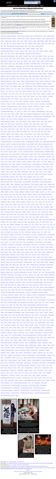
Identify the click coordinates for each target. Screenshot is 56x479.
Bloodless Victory (31, 73)
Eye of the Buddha (30, 144)
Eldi (1, 131)
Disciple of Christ (19, 124)
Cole (14, 101)
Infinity (2, 191)
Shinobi (11, 345)
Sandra (48, 325)
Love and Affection (30, 242)
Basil (17, 63)
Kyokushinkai (17, 224)
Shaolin (7, 337)
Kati (36, 211)
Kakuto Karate (3, 209)
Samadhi (26, 325)
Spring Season (33, 365)
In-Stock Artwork (23, 5)
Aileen (50, 41)
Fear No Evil (47, 149)
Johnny (6, 204)
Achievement (32, 38)
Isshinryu (34, 194)
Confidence (3, 103)
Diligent (2, 124)
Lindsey (45, 232)
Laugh (5, 227)
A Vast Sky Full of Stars (38, 36)
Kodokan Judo (20, 222)
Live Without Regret (21, 239)
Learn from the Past (13, 229)
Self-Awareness (21, 330)
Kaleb (9, 209)
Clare (28, 98)
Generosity (24, 161)
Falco (51, 146)
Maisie (6, 249)
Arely (36, 56)
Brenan (37, 78)
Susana (15, 372)
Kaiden (31, 206)
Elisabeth (25, 131)
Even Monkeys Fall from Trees (6, 141)
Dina (6, 124)
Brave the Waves (12, 78)
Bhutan (32, 71)
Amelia (37, 48)
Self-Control (34, 330)
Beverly (18, 71)
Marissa (32, 252)
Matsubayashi (3, 257)
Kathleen (24, 211)
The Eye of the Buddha (15, 385)
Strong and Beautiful (5, 370)
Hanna (45, 171)
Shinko (50, 342)
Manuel (42, 249)
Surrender (3, 372)
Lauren (14, 227)
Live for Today (33, 234)
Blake (54, 71)
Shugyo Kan (3, 352)
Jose (25, 204)
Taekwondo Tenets (4, 375)
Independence (32, 189)
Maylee (46, 257)
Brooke (37, 81)
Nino (27, 284)
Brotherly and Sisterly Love (12, 83)
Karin (47, 209)
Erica (32, 136)
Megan (22, 259)
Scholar (18, 327)
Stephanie (10, 367)
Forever (39, 154)
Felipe (52, 149)
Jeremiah (38, 199)
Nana (2, 279)
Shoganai (44, 345)
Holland (25, 179)
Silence (51, 352)
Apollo (17, 53)
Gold (33, 166)
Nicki (48, 282)
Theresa (17, 395)
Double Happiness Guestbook (6, 126)
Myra (35, 274)
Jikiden (52, 199)
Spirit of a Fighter (19, 362)
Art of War (6, 58)
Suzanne (26, 372)
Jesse (49, 199)
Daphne (47, 113)
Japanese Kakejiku (15, 467)
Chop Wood (50, 96)
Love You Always (42, 244)
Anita (6, 53)
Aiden (22, 41)
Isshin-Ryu (30, 194)
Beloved (2, 68)
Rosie (2, 322)
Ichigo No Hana (15, 186)
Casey (37, 91)
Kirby (26, 219)
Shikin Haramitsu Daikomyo (6, 342)
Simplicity (10, 355)
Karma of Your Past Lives (9, 211)
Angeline (46, 51)
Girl (53, 161)
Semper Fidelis (21, 332)
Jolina (11, 204)
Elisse (29, 131)
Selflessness (9, 332)
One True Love (28, 292)
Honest (45, 179)
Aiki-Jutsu (30, 41)
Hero (38, 176)
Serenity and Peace (38, 332)
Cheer (12, 96)
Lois (43, 239)
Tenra (11, 382)
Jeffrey (22, 199)
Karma (2, 211)
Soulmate (29, 360)
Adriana (2, 41)
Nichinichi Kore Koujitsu (38, 282)
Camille (43, 88)
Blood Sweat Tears (23, 73)
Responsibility (51, 315)
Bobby (40, 73)
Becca (24, 66)
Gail (39, 159)
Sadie (2, 325)
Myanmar (31, 274)
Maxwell (38, 257)
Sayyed (10, 327)
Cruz (15, 111)
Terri (33, 382)
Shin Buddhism (15, 342)
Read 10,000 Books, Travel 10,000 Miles (13, 312)
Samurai (36, 325)
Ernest (44, 136)
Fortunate (31, 156)
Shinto (15, 345)
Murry (43, 272)
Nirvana (45, 284)
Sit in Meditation (8, 357)
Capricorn (3, 91)
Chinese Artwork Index (10, 468)
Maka (10, 249)
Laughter (10, 227)
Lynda (34, 247)
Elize (32, 131)
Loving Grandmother (12, 247)
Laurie (18, 227)
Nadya (42, 274)
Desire (29, 118)
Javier (51, 196)
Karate (26, 209)
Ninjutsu (23, 284)
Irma (2, 194)
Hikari (15, 179)
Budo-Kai (2, 86)
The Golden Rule (43, 385)
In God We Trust (15, 189)
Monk (24, 269)
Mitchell (38, 267)
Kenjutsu (51, 214)
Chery (28, 96)
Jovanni (36, 204)
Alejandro (19, 43)
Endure (22, 134)
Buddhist (49, 83)
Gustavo (7, 171)
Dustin (5, 129)
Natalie (25, 279)
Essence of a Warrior (16, 139)
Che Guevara (7, 96)
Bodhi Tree (45, 73)
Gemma (13, 161)
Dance (6, 113)
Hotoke (12, 184)
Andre (26, 51)
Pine (23, 307)
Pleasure (26, 307)
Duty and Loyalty (11, 129)
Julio (12, 206)
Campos (47, 88)
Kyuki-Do (26, 224)
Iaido (2, 186)
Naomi (18, 279)
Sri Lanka (39, 365)
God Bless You (18, 164)
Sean (26, 327)
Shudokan (47, 350)
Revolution (3, 317)
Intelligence (21, 191)
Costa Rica (43, 106)
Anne (9, 53)
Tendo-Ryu (53, 380)
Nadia (38, 274)
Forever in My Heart (45, 154)
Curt (22, 111)
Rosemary (52, 320)
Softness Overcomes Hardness (29, 357)
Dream (39, 126)
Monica (20, 269)
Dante (25, 113)
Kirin (29, 219)
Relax (33, 315)
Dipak (9, 124)
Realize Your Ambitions (30, 312)
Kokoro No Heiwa (31, 222)
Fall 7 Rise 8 (3, 149)
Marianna (6, 252)
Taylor (6, 380)
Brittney (22, 81)
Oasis (9, 289)
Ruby (18, 322)
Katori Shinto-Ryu (44, 211)
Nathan (37, 279)
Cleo (41, 98)
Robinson (18, 320)
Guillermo (3, 171)
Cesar (23, 93)
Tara (48, 377)
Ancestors (17, 51)
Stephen (14, 367)
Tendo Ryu (48, 380)
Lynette (37, 247)
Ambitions (33, 48)
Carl (13, 91)
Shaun (37, 337)
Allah (50, 43)
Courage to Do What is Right (6, 108)
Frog (15, 159)
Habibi (19, 171)
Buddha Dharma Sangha (30, 83)
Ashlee (14, 58)
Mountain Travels (9, 272)
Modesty (8, 269)
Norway (2, 289)
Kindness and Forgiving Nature (7, 219)
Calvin (35, 88)
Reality (23, 312)
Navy (45, 279)
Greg (32, 169)
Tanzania (40, 377)
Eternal (26, 139)
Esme (51, 136)
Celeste (16, 93)
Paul (27, 299)
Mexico (38, 262)
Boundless (26, 76)
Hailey (30, 171)
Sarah (7, 327)
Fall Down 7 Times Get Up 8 (12, 149)
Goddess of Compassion (5, 166)
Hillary (21, 179)
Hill (18, 179)
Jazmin (9, 199)
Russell (24, 322)
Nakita (2, 277)
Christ (12, 98)
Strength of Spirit (45, 367)
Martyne (22, 254)
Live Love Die (41, 237)
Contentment (3, 106)
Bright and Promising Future (6, 81)
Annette (13, 53)
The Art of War (44, 382)
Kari (44, 209)
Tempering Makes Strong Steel (30, 380)
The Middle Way (16, 387)
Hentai (34, 176)
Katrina (50, 211)
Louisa (24, 242)
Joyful (41, 204)
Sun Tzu (46, 370)
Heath (17, 176)
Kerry (34, 217)
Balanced (47, 61)
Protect (2, 310)
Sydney (40, 372)
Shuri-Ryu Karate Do (28, 352)
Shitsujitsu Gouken (32, 345)
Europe (34, 139)
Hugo (32, 184)
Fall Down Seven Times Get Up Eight (25, 149)
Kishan (32, 219)
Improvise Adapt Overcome (6, 189)
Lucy (24, 247)
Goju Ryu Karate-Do (15, 166)
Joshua (28, 204)
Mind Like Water (50, 264)
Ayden (18, 61)
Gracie (13, 169)
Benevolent (13, 68)
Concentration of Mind (45, 101)
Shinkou (2, 345)
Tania (32, 377)
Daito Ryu (33, 111)
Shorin (2, 347)
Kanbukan (18, 209)
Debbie (53, 116)
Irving (10, 194)
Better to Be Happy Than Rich (6, 71)
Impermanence (52, 186)
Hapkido (49, 171)
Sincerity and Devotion (30, 355)
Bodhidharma (50, 73)
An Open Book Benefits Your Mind (7, 51)
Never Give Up (18, 282)
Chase (53, 93)
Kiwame (36, 219)
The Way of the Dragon (25, 390)
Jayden (5, 199)
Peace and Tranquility (12, 302)
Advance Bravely (8, 41)
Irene (52, 191)
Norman (41, 287)
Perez (43, 302)
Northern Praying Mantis (49, 287)
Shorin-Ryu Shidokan (44, 347)
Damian (47, 111)
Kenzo (30, 217)
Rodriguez (28, 320)
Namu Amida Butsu (39, 277)
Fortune (35, 156)
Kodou (25, 222)
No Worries (10, 287)
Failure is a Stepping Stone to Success (45, 144)
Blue (37, 73)
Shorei (53, 345)
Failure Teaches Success (31, 146)
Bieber (39, 71)
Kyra (22, 224)
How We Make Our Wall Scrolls (12, 463)
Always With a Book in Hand (6, 48)
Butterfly (8, 88)
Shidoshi (24, 340)
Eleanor (5, 131)
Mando (26, 249)
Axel (15, 61)
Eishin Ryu (47, 129)
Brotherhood (3, 83)
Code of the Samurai (5, 101)
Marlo (36, 252)
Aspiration (23, 58)
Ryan (36, 322)
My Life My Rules (18, 274)
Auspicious (36, 58)
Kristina (47, 222)
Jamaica (25, 196)
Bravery (18, 78)
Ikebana (20, 186)
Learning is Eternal (30, 229)
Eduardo (32, 129)
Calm (22, 88)
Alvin (30, 46)
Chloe (40, 96)
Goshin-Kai (8, 169)
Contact (42, 5)
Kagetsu (22, 206)
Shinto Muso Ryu (21, 345)
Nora (34, 287)
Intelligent (27, 191)
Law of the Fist (33, 227)
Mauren (34, 257)
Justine (18, 206)
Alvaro (26, 46)
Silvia (2, 355)
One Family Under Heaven (48, 289)
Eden (25, 129)
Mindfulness (12, 267)
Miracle (17, 267)
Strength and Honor (29, 367)
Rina (39, 317)
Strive (51, 367)
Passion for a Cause (38, 297)
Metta (34, 262)
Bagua (30, 61)
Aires (5, 43)
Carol (20, 91)
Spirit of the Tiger (13, 365)
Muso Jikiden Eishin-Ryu (50, 272)
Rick (18, 317)
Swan (31, 372)
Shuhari (8, 352)
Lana (33, 224)
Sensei (26, 332)
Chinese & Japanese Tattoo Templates (46, 463)
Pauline (31, 299)
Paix (20, 297)
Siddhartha (40, 352)
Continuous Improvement (12, 106)
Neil (48, 279)
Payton (35, 299)
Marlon (39, 252)
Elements (14, 131)
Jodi (43, 201)
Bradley (42, 76)
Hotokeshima (17, 184)
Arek (33, 56)
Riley (36, 317)
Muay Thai (35, 272)
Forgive (52, 154)
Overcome (34, 294)
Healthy (36, 174)
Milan (21, 264)
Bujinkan (15, 86)
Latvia (2, 227)
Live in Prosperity (51, 234)
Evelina (41, 139)
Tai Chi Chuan (12, 375)
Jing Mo (17, 201)
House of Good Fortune (25, 184)
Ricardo (14, 317)
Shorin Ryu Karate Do (20, 347)
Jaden (14, 196)
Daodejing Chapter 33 (37, 113)
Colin (17, 101)
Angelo (2, 53)
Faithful (41, 146)
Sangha (52, 325)
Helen (25, 176)
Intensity (32, 191)
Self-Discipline (41, 330)
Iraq (48, 191)
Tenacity (39, 380)
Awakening (11, 61)
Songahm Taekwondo (12, 360)
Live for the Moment (26, 234)
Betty (14, 71)
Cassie (41, 91)
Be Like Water (27, 63)
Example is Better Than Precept (49, 141)
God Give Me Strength (27, 164)
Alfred (35, 43)
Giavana (38, 161)
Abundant (14, 38)
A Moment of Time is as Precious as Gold (25, 36)
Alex (23, 43)
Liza (36, 239)
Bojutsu (8, 76)
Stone (23, 367)
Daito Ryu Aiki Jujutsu (40, 111)
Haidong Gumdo (25, 171)
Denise (11, 118)
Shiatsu (2, 340)
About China (14, 464)
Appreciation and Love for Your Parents (33, 53)
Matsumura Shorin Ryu (24, 257)
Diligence (50, 121)
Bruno (20, 83)
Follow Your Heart (25, 154)
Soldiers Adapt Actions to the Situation (44, 357)
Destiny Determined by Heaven (41, 118)
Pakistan (23, 297)
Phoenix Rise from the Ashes (42, 304)
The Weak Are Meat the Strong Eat (27, 392)
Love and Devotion (38, 242)
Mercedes (3, 262)
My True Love (25, 274)
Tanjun (35, 377)
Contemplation (49, 103)
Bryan (23, 83)
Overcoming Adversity (51, 294)
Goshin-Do (3, 169)
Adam (43, 38)
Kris (40, 222)
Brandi (50, 76)
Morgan (44, 269)
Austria (48, 58)
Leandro (48, 227)
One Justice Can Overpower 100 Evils (8, 292)
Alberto (14, 43)
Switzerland (35, 372)
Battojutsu (21, 63)
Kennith (7, 217)
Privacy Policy (22, 471)
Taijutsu (26, 375)
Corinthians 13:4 (36, 106)
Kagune (27, 206)
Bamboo (51, 61)
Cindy (25, 98)
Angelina (41, 51)
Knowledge (3, 222)
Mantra (38, 249)
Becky (28, 66)
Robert (10, 320)
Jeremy (42, 199)
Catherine (45, 91)
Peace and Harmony (51, 299)
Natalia (21, 279)
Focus (10, 154)
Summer (30, 370)
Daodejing (29, 113)
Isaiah (13, 194)
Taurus (2, 380)
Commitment (26, 101)
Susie (23, 372)
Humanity (36, 184)
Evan (37, 139)
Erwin (48, 136)
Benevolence (7, 68)
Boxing (30, 76)
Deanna (20, 116)
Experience (8, 144)
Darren (52, 113)
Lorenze (6, 242)
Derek (25, 118)
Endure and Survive (28, 134)
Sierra (45, 352)
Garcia (42, 159)
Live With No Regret (12, 239)
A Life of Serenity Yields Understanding (8, 36)
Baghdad (25, 61)
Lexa (46, 229)
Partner (32, 297)
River (45, 317)
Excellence (3, 144)
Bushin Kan (52, 86)
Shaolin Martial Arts (31, 337)
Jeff (18, 199)
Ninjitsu (19, 284)
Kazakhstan (3, 214)
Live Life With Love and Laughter (31, 237)
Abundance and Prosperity (6, 38)
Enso (13, 136)
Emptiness (8, 134)
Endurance (17, 134)
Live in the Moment (4, 237)
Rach (33, 310)
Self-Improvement (48, 330)
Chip (37, 96)
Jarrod (36, 196)
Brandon (2, 78)
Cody (11, 101)
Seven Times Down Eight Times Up (29, 335)
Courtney (25, 108)
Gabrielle (35, 159)
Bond (17, 76)
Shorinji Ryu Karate (10, 350)
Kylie (8, 224)
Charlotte (49, 93)
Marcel (46, 249)
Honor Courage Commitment (45, 181)
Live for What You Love (42, 234)
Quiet (26, 310)
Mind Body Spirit (42, 264)
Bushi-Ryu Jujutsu (29, 86)
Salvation (22, 325)
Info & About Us (34, 5)
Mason (38, 254)
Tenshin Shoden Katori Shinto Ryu (20, 382)
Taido (22, 375)
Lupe (30, 247)
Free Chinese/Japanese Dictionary (31, 466)
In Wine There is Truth (24, 189)
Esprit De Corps (4, 139)
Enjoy (42, 134)
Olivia (16, 289)
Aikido (35, 41)
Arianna (45, 56)
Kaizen (42, 206)
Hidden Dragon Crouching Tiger (7, 179)
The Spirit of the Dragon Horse (39, 387)
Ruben (14, 322)
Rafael (40, 310)
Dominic (37, 124)
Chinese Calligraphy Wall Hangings (37, 467)
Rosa (48, 320)
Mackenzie (42, 247)
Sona (6, 360)
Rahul (47, 310)
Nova (6, 289)
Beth (33, 68)
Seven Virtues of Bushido (42, 335)
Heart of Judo (50, 174)
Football (31, 154)
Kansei (22, 209)
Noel (31, 287)
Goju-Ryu (21, 166)
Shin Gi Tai (22, 342)
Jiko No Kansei (3, 201)
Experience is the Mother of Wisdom (18, 144)
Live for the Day (18, 234)
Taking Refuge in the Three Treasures (8, 377)
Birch (42, 71)
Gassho (53, 159)
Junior (15, 206)
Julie (9, 206)
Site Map (28, 470)
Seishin (2, 330)
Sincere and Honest (17, 355)
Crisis (41, 108)
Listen (49, 232)
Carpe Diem (29, 91)
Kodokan (14, 222)
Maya (43, 257)
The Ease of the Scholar (5, 385)
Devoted (24, 121)
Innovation (12, 191)
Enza (22, 136)
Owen (2, 297)
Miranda (22, 267)
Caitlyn (18, 88)
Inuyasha (37, 191)
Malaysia (22, 249)
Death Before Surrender (37, 116)
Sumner (34, 370)
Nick (45, 282)
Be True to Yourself (45, 63)
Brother (53, 81)
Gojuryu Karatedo (28, 166)
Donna (46, 124)
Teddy (16, 380)
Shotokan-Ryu (41, 350)
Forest (35, 154)
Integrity (16, 191)
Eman (45, 131)
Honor (12, 181)
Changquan (43, 93)
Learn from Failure (4, 229)
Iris (54, 191)
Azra (22, 61)
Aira (1, 43)
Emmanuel (3, 134)
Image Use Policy (17, 471)
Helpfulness (29, 176)
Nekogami (52, 279)
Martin (18, 254)
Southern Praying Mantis (47, 360)
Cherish (24, 96)
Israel (20, 194)
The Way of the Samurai (35, 390)
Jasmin (40, 196)
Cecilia (13, 93)
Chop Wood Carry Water (5, 98)
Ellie (35, 131)
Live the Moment (4, 239)
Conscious (36, 103)
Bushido (34, 86)
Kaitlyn (38, 206)
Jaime (18, 196)
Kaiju (35, 206)
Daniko (21, 113)
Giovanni (49, 161)
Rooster (44, 320)
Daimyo (25, 111)
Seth (10, 335)
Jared (29, 196)
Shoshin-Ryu (22, 350)
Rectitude (46, 312)
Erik (35, 136)
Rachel (36, 310)
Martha (43, 252)
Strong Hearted (13, 370)
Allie (5, 46)
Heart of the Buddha (5, 176)
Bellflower (51, 66)
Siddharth (35, 352)
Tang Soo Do (18, 377)
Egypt (39, 129)
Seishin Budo (7, 330)
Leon (39, 229)
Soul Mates (24, 360)
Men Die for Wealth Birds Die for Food (47, 259)
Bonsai (21, 76)
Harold (28, 174)
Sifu (48, 352)
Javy (2, 199)
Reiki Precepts (28, 315)
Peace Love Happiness (22, 302)
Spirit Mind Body (12, 362)
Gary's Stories (19, 464)
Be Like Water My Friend (35, 63)
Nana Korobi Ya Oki (8, 279)
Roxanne (10, 322)
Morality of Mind (38, 269)
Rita (42, 317)
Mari (54, 249)
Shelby (49, 337)
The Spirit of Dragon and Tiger (26, 387)
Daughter (9, 116)
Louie (21, 242)
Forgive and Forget (4, 156)
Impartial (46, 186)
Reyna (7, 317)
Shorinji (51, 347)
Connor (31, 103)
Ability (52, 36)
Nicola (2, 284)
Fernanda (11, 151)
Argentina (40, 56)
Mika (10, 264)
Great (21, 169)
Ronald (40, 320)
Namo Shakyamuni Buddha (29, 277)
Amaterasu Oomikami (17, 48)
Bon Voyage (13, 76)
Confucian (8, 103)
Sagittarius (14, 325)
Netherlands (12, 282)
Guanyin (40, 169)
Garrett (46, 159)
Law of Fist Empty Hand (25, 227)
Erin (41, 136)
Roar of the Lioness (4, 320)
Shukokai (12, 352)
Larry (51, 224)
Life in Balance (8, 232)
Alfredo (38, 43)
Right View (32, 317)
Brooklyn (41, 81)
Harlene (14, 174)
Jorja (22, 204)
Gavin (6, 161)
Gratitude (17, 169)
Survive (7, 372)
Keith (8, 214)
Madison (51, 247)
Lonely (49, 239)
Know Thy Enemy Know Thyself (49, 219)
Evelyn (45, 139)
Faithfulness (46, 146)
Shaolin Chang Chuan (15, 337)
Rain (50, 310)
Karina (51, 209)
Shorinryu (17, 350)
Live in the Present (13, 237)
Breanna (23, 78)
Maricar (10, 252)
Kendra (42, 214)
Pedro (40, 302)
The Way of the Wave (15, 392)
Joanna (32, 201)
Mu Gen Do (30, 272)
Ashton (18, 58)
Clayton (31, 98)
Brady (46, 76)
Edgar (28, 129)
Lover (2, 247)
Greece (24, 169)
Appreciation (22, 53)
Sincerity (23, 355)
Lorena (2, 242)
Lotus (17, 242)
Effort (36, 129)
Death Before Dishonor (27, 116)
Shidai (11, 340)
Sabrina (47, 322)
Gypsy (15, 171)
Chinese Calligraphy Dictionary (43, 466)
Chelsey (20, 96)
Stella (2, 367)
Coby (47, 98)
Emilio (49, 131)
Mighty (7, 264)
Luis (27, 247)
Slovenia (14, 357)
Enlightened (47, 134)
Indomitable (45, 189)
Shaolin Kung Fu (23, 337)
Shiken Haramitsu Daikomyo (42, 340)
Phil (14, 304)
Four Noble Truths (41, 156)
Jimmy (9, 201)
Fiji (18, 151)
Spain (54, 360)
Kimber (37, 217)
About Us (10, 464)
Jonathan (15, 204)
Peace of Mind (30, 302)
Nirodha (41, 284)
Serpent (6, 335)
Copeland (30, 106)
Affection (14, 41)
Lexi (49, 229)
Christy (21, 98)
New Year (24, 282)
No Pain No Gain (4, 287)
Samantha (32, 325)
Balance (42, 61)
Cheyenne (33, 96)
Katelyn (16, 211)
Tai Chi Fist (18, 375)
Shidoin (15, 340)
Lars (54, 224)
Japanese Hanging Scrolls (19, 468)
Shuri (17, 352)
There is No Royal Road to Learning (7, 395)
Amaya (23, 48)
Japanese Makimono (21, 467)
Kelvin (11, 214)
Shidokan (20, 340)
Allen (2, 46)
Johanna (2, 204)
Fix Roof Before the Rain (49, 151)
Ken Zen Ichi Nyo (21, 214)
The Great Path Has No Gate (6, 387)
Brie (49, 78)
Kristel (43, 222)
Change (38, 93)
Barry (14, 63)
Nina (15, 284)
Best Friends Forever (27, 68)
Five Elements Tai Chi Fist (28, 151)
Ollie (20, 289)
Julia (6, 206)
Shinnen (6, 345)
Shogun (48, 345)
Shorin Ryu (13, 347)
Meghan (26, 259)
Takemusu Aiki (44, 375)
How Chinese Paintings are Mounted (24, 463)
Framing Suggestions (13, 466)
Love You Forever (50, 244)
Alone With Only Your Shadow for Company (15, 46)
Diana (42, 121)
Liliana (38, 232)
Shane (49, 335)
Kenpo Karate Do (16, 217)
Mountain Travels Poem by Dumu (20, 272)
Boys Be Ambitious (36, 76)
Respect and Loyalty (43, 315)
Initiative (6, 191)
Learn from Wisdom (22, 229)
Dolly (34, 124)
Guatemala (45, 169)
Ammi (41, 48)
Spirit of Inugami (43, 362)
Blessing (14, 73)
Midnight (2, 264)
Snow (18, 357)
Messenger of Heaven (28, 262)
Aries (49, 56)
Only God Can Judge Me (43, 292)
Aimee (54, 41)
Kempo (15, 214)
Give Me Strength (4, 164)
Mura (40, 272)
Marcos (50, 249)
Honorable (3, 184)
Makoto (17, 249)
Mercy (11, 262)
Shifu (29, 340)
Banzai (2, 63)
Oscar (24, 294)
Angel (37, 51)
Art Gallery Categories (12, 461)
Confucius (13, 103)
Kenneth (2, 217)
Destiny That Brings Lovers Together (8, 121)
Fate (43, 149)
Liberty (2, 232)
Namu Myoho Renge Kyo (49, 277)
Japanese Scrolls (3, 468)
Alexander (30, 43)
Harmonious (19, 174)
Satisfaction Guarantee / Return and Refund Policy (34, 471)
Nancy (14, 279)
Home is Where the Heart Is (37, 179)
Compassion (37, 101)
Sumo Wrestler (40, 370)
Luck (18, 247)
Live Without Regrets (30, 239)
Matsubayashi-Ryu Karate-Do (13, 257)
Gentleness (29, 161)
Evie (41, 141)
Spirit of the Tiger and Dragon (23, 365)
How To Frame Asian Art (21, 466)
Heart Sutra (12, 176)
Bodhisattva (3, 76)
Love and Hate (4, 244)
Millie (28, 264)
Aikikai (46, 41)
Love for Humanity (26, 244)
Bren (34, 78)
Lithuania (11, 234)
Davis (13, 116)
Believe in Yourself (38, 66)
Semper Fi (15, 332)
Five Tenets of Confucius (38, 151)
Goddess (51, 164)
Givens (10, 164)
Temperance (21, 380)
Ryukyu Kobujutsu (41, 322)
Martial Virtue (12, 254)
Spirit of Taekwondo (51, 362)
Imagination (30, 186)
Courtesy (20, 108)
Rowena (5, 322)
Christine (16, 98)
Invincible (42, 191)
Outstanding (29, 294)
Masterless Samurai (45, 254)
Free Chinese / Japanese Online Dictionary (18, 27)
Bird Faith (46, 71)
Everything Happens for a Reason (32, 141)
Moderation (3, 269)
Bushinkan (3, 88)
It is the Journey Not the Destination (44, 194)
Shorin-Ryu (37, 347)
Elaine (51, 129)
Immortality (41, 186)
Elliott (38, 131)
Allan (53, 43)
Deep (7, 118)
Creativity (37, 108)
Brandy (6, 78)
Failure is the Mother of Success (7, 146)
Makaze (13, 249)
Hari (10, 174)
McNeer (50, 257)
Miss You (34, 267)
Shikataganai (33, 340)
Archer (30, 56)
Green (28, 169)
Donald (42, 124)
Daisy (29, 111)
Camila (39, 88)
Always (33, 46)
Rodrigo (23, 320)
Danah (2, 113)
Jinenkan (13, 201)
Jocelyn (40, 201)
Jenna (26, 199)
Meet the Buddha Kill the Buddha (12, 259)
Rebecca (41, 312)
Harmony (24, 174)
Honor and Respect (35, 181)
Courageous (15, 108)
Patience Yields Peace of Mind (19, 299)
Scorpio (22, 327)
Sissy (53, 355)
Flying (7, 154)
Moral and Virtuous (30, 269)
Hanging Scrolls (28, 467)
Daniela (12, 113)
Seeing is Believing (36, 327)
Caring (10, 91)
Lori (10, 242)
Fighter (15, 151)
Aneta (34, 51)
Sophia (19, 360)
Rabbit (29, 310)
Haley (37, 171)
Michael (42, 262)
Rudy (21, 322)
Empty (12, 134)
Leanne (52, 227)
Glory (14, 164)
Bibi (35, 71)
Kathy (33, 211)
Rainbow (2, 312)
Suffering (26, 370)
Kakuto (51, 206)
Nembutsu (3, 282)
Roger (32, 320)
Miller (24, 264)
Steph (5, 367)
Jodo (46, 201)
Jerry (46, 199)
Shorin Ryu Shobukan (30, 347)
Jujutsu (2, 206)
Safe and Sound (7, 325)
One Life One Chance (20, 292)
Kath (20, 211)
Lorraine (13, 242)
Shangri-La (3, 337)
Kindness (46, 217)
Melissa (34, 259)
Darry (2, 116)
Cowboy (29, 108)
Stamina (43, 365)
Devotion (29, 121)
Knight (40, 219)
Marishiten (27, 252)
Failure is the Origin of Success (20, 146)
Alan (11, 43)
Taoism (44, 377)
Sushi (19, 372)
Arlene (52, 56)
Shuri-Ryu (21, 352)
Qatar (19, 310)
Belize (44, 66)
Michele (46, 262)
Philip (17, 304)
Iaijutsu (5, 186)
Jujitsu (50, 204)
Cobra (44, 98)
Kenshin (22, 217)
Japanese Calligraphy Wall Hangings (49, 467)
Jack (6, 196)
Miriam (26, 267)
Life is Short (21, 232)
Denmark (15, 118)
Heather (21, 176)
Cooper (19, 106)
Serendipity (31, 332)
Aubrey (27, 58)
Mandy (30, 249)
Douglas (15, 126)
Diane (46, 121)
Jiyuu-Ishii (28, 201)
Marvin (26, 254)
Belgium (31, 66)
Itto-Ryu (2, 196)
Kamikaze (13, 209)
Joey (52, 201)
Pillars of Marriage (17, 307)
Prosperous (52, 307)
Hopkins (7, 184)
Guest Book (51, 169)
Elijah (18, 131)
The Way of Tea (17, 390)
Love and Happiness (47, 242)
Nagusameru (51, 274)
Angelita (51, 51)
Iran (46, 191)
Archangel (25, 56)
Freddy (2, 159)
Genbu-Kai (19, 161)
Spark (2, 362)
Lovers (5, 247)
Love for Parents (34, 244)
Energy (34, 134)
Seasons (30, 327)
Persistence (3, 304)
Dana (51, 111)
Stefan (50, 365)
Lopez (53, 239)
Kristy (51, 222)
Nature (41, 279)
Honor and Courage (18, 181)
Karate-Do (40, 209)
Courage (47, 106)
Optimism (16, 294)
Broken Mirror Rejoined (30, 81)
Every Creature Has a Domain (19, 141)
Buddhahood (38, 83)
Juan (44, 204)
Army (2, 58)
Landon (36, 224)
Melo (38, 259)
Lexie (52, 229)
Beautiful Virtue (4, 66)
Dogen (30, 124)
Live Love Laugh (49, 237)
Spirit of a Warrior (27, 362)
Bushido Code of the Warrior (43, 86)
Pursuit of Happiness (12, 310)
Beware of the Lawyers (25, 71)
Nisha (50, 284)
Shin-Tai (26, 342)
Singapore (49, 355)
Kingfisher (16, 219)
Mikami (14, 264)
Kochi (11, 222)
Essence (9, 139)
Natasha (30, 279)
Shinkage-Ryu (45, 342)
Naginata (46, 274)
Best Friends (19, 68)
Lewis (43, 229)
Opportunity (10, 294)
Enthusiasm (17, 136)
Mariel (14, 252)
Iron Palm (6, 194)
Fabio (36, 144)
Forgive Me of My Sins (13, 156)
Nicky (51, 282)
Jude (47, 204)
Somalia (2, 360)
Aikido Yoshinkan (40, 41)
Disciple (13, 124)
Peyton (11, 304)
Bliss (18, 73)
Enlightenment (4, 136)
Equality (28, 136)
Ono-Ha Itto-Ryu (4, 294)
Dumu (2, 129)
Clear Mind (36, 98)
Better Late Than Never (39, 68)
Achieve (27, 38)
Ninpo (30, 284)
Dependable (20, 118)
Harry (32, 174)
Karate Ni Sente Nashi (33, 209)
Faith (38, 146)
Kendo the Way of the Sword (34, 214)
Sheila (45, 337)
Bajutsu (38, 61)
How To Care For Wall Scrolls (35, 463)
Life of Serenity (28, 232)
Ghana (34, 161)
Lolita (46, 239)
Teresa (29, 382)
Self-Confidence (28, 330)
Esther (22, 139)
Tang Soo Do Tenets (26, 377)
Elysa (42, 131)
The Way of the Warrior (5, 392)
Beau (51, 63)
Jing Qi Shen (22, 201)
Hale (34, 171)
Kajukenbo (47, 206)
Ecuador (17, 129)
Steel (47, 365)
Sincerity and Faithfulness (41, 355)
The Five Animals (24, 385)
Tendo (43, 380)
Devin (17, 121)
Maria (2, 252)
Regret (10, 315)
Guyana (11, 171)
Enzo (25, 136)
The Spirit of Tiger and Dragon (6, 390)
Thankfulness (37, 382)
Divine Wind (26, 124)
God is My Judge (45, 164)
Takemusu (38, 375)
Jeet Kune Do (14, 199)
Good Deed (38, 166)
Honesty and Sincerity (5, 181)
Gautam (2, 161)
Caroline (24, 91)
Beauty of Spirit (19, 66)
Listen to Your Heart (5, 234)
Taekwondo (48, 372)
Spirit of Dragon (35, 362)
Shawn (41, 337)
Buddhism (44, 83)
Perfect (47, 302)
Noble (18, 287)
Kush (2, 224)
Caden (12, 88)
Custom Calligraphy (12, 5)
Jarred (32, 196)
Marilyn (18, 252)
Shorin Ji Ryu (7, 347)
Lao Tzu (44, 224)
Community (32, 101)
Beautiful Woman (11, 66)
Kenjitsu (46, 214)
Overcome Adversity (41, 294)
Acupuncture (38, 38)
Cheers (16, 96)
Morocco (48, 269)
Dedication (3, 118)
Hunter (45, 184)
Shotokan (28, 350)
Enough (9, 136)
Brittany (18, 81)
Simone (5, 355)
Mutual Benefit (4, 274)
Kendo (26, 214)
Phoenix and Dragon (32, 304)
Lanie (41, 224)
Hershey (42, 176)
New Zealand (30, 282)
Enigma (38, 134)
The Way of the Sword (45, 390)
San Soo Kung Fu (42, 325)
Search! (42, 13)
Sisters (2, 357)
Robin (14, 320)
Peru (7, 304)
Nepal (7, 282)
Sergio (2, 335)
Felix (2, 151)
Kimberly (42, 217)
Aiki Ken (25, 41)
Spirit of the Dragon (4, 365)
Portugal (31, 307)
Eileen (43, 129)
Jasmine (44, 196)
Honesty (49, 179)
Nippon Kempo (36, 284)
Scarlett (14, 327)
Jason (48, 196)
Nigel (9, 284)
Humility (41, 184)
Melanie (30, 259)
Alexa (26, 43)
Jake (21, 196)
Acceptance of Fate (21, 38)
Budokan (7, 86)
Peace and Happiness (42, 299)
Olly (22, 289)
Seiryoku (43, 327)
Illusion (25, 186)
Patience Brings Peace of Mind (6, 299)
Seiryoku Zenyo (49, 327)
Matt (31, 257)
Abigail (48, 36)
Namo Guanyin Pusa (19, 277)
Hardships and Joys (4, 174)
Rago (44, 310)
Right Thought (26, 317)
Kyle (5, 224)
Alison (46, 43)
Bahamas (34, 61)
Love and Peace (11, 244)
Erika (38, 136)
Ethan (30, 139)
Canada (51, 88)
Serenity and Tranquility (48, 332)
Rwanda (32, 322)
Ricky (21, 317)
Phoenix (25, 304)
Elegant (9, 131)
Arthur (10, 58)
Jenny (34, 199)
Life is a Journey (15, 232)
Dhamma (34, 121)
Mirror (30, 267)
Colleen (20, 101)
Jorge (19, 204)
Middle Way (51, 262)
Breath (27, 78)
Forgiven (20, 156)
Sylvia (44, 372)
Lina (42, 232)
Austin (40, 58)
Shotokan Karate (34, 350)
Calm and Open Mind (29, 88)
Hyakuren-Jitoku (51, 184)
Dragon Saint (20, 126)
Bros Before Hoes (47, 81)
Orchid (20, 294)
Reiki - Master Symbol (20, 315)
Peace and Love (4, 302)
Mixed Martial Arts (48, 267)
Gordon (47, 166)
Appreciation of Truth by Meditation (8, 56)
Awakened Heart (4, 61)
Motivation (3, 272)
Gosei (51, 166)
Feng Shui (6, 151)
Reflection (51, 312)
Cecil (9, 93)
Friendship (11, 159)
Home (30, 179)
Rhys (11, 317)
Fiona (21, 151)
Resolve (36, 315)
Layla (39, 227)
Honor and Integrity (26, 181)
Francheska (48, 156)
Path (44, 297)
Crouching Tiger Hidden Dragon (7, 111)
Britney (14, 81)
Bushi (23, 86)
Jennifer (29, 199)
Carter (34, 91)
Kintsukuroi (21, 219)
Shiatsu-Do (7, 340)
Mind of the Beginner (5, 267)
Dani (9, 113)
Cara (7, 91)
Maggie (2, 249)
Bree (30, 78)
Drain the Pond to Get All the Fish (30, 126)
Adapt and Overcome (50, 38)
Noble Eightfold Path (25, 287)
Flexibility (3, 154)
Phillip (21, 304)
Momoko (16, 269)
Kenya (27, 217)
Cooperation (24, 106)
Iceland (9, 186)
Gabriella (30, 159)
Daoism (43, 113)
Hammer (41, 171)
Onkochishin (34, 292)
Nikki (12, 284)
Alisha (42, 43)
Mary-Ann (34, 254)
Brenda (41, 78)
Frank (53, 156)
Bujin (11, 86)
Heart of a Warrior (42, 174)
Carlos (16, 91)
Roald (48, 317)
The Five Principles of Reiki (34, 385)
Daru (5, 116)
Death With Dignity (47, 116)
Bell (47, 66)
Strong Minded (20, 370)
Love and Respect (18, 244)
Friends (6, 159)
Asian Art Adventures (25, 464)
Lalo (30, 224)
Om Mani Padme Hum (29, 289)
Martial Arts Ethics (49, 252)
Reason (37, 312)
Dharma (38, 121)
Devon (20, 121)
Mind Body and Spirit (34, 264)
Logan (39, 239)
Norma (37, 287)
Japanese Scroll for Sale (28, 468)
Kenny (11, 217)
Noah (15, 287)
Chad (27, 93)
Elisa (21, 131)
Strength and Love (37, 367)
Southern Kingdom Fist (36, 360)
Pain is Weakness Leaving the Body (11, 297)
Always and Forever (39, 46)
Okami (13, 289)
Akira (8, 43)
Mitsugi (42, 267)
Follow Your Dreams (16, 154)
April (17, 56)
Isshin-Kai (24, 194)
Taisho (30, 375)
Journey (32, 204)
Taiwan (33, 375)
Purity (6, 310)
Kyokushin (12, 224)
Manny (34, 249)
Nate (34, 279)
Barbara (6, 63)
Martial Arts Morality (5, 254)
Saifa (18, 325)
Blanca (2, 73)
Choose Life (44, 96)
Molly (12, 269)
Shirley (26, 345)
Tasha (51, 377)
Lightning (34, 232)
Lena (36, 229)
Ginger (45, 161)
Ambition (28, 48)
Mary (30, 254)
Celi (20, 93)
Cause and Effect (4, 93)
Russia (28, 322)
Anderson (22, 51)
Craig (33, 108)
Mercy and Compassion (18, 262)
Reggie (2, 315)
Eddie (21, 129)
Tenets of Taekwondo (5, 382)
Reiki (13, 315)
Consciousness (42, 103)
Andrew (30, 51)
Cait (15, 88)
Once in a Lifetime (37, 289)
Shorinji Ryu (3, 350)
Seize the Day (13, 330)
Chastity (2, 96)
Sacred (52, 322)
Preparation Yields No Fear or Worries (41, 307)
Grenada (35, 169)
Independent (38, 189)
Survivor (11, 372)
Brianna (45, 78)
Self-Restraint (3, 332)
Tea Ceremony (11, 380)
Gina (42, 161)
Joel (49, 201)
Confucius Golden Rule (21, 103)
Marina (22, 252)
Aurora (31, 58)
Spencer (5, 362)
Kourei (37, 222)
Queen (22, 310)
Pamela (28, 297)
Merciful (7, 262)
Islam (17, 194)
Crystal (18, 111)
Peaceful (36, 302)
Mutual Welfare (11, 274)
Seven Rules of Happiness (17, 335)
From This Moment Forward (22, 159)
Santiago (2, 327)
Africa (18, 41)
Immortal (35, 186)
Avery (52, 58)
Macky (47, 247)
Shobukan (39, 345)
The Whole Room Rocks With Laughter (42, 392)
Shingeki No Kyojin (32, 342)
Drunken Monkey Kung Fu (47, 126)
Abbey (45, 36)
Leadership (43, 227)
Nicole (6, 284)
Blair (50, 71)
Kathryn (28, 211)
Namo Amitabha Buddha (9, 277)
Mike (18, 264)
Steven (19, 367)
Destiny (32, 118)
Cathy (49, 91)
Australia (44, 58)
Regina (6, 315)
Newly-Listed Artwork (20, 461)
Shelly (53, 337)
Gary (50, 159)
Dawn (16, 116)
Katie (39, 211)
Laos (48, 224)
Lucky (21, 247)
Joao (36, 201)
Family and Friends (37, 149)
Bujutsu (19, 86)
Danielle (17, 113)
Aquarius (20, 56)
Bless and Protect (8, 73)
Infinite (50, 189)
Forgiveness (25, 156)
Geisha (10, 161)
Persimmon (52, 302)
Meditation (3, 259)
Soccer (21, 357)
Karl (54, 209)
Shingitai (39, 342)
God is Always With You (36, 164)
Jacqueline (10, 196)
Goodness (43, 166)
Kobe (7, 222)
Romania (36, 320)
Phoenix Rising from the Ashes (6, 307)
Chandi (34, 93)
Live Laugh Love (21, 237)
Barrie (10, 63)
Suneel (50, 370)
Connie (27, 103)
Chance (30, 93)
